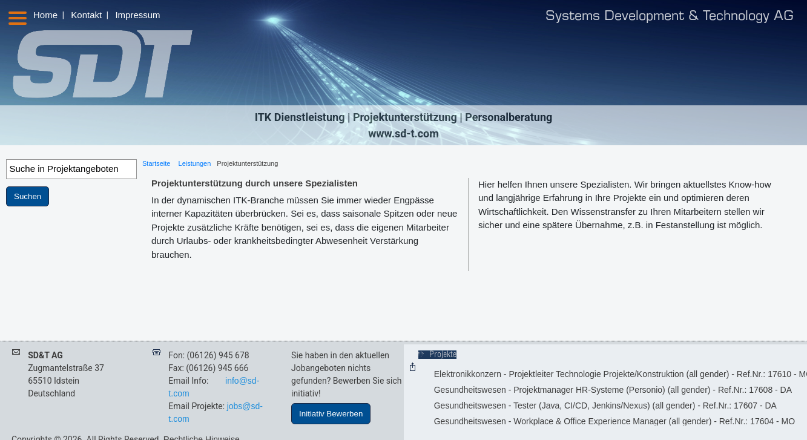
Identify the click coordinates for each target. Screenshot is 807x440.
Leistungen (195, 163)
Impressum (137, 15)
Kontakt (86, 15)
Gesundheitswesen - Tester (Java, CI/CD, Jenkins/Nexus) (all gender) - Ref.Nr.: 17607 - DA (605, 405)
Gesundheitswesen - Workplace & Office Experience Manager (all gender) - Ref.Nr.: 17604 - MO (614, 421)
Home (45, 15)
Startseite (156, 163)
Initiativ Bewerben (331, 413)
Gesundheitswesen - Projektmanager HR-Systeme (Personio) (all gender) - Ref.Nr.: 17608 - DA (613, 390)
